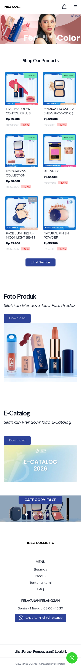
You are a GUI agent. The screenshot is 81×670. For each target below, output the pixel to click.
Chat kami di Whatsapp (44, 618)
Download (17, 318)
